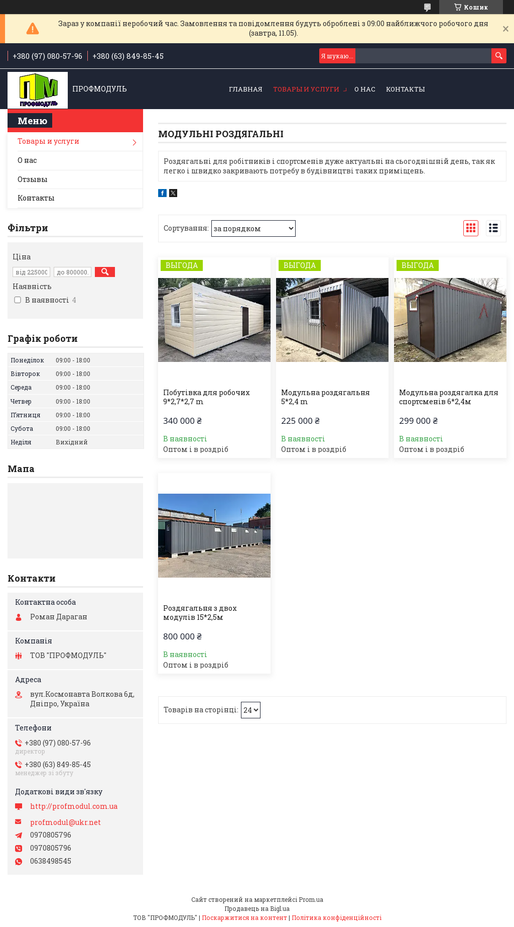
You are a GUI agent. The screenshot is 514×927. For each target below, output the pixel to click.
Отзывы (33, 179)
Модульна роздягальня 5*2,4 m (325, 397)
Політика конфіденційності (336, 917)
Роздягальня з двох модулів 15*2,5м (200, 613)
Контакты (405, 89)
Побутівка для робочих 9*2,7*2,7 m (206, 397)
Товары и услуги (306, 89)
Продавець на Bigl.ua (257, 908)
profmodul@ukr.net (65, 822)
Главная (246, 89)
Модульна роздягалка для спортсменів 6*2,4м (448, 397)
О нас (364, 89)
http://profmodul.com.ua (73, 806)
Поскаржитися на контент (244, 917)
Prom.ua (311, 899)
